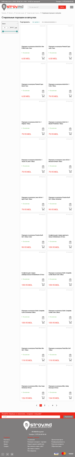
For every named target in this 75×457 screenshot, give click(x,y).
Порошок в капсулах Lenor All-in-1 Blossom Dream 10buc (59, 160)
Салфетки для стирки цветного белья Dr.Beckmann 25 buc (58, 236)
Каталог (11, 13)
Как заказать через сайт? (35, 446)
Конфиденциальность (58, 442)
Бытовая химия (20, 13)
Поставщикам (32, 451)
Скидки (6, 446)
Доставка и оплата (33, 448)
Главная (4, 13)
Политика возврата (58, 444)
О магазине (31, 439)
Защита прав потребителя (36, 444)
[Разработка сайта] (71, 453)
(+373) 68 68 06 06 (67, 1)
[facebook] (3, 454)
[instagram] (12, 454)
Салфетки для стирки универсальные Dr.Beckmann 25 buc (33, 273)
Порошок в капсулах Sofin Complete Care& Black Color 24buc (60, 273)
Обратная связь (56, 446)
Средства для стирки (33, 13)
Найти (62, 7)
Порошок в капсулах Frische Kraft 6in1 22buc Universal (59, 198)
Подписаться (68, 416)
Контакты (7, 439)
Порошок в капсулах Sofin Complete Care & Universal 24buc (33, 311)
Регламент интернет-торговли (37, 442)
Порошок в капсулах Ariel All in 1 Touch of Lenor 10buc (32, 160)
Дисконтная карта (57, 439)
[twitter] (7, 454)
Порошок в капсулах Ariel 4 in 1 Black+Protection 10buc (59, 123)
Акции (6, 444)
